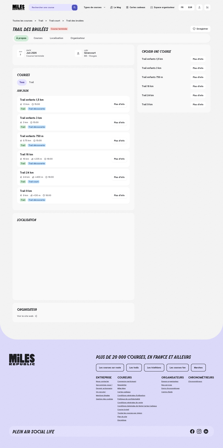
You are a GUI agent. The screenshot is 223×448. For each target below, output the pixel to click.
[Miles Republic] (18, 7)
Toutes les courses (22, 20)
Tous (21, 82)
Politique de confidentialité (128, 399)
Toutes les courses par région (129, 413)
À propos (21, 38)
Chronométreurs (195, 381)
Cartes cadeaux (124, 392)
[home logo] (22, 359)
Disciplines (121, 420)
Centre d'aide (167, 392)
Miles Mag (121, 388)
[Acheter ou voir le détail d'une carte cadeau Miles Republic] (135, 7)
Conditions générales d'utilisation (131, 395)
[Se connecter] (199, 7)
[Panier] (207, 7)
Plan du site (122, 417)
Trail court (54, 20)
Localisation (56, 38)
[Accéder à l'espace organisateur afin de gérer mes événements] (162, 7)
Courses (38, 38)
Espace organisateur (169, 381)
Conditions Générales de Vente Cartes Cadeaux (137, 406)
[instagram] (200, 431)
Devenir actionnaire (104, 388)
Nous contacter (102, 381)
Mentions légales (103, 395)
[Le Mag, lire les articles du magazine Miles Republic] (115, 7)
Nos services (166, 385)
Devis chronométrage (170, 388)
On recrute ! (101, 392)
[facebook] (193, 431)
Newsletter (122, 385)
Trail (40, 20)
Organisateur (78, 38)
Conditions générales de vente (130, 403)
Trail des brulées (75, 20)
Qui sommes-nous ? (104, 385)
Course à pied (123, 410)
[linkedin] (207, 431)
